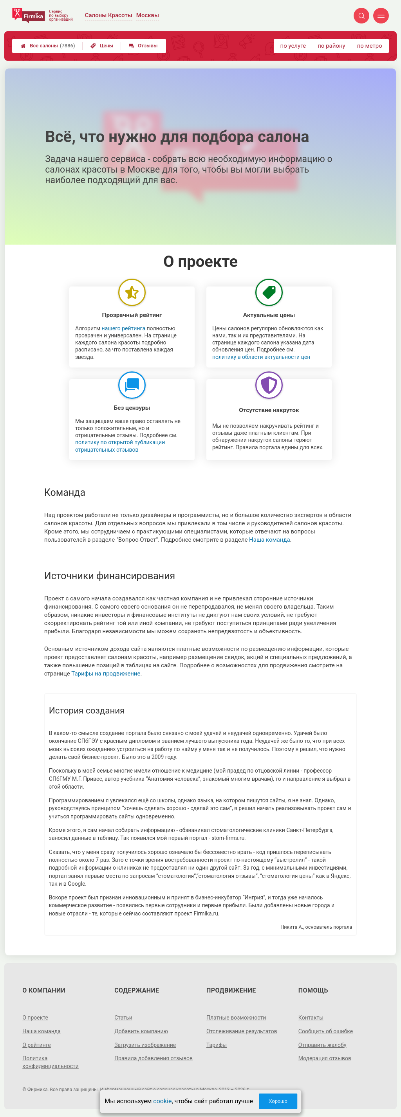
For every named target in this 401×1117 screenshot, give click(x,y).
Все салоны (48, 45)
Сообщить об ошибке (325, 1031)
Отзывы (143, 46)
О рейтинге (36, 1045)
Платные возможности (236, 1017)
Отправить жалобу (322, 1045)
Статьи (123, 1017)
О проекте (35, 1017)
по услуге (293, 45)
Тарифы (216, 1045)
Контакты (310, 1017)
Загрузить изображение (145, 1045)
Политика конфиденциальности (50, 1062)
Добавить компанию (141, 1031)
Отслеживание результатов (241, 1031)
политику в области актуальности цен (261, 357)
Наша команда (269, 539)
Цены (101, 46)
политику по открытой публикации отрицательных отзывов (120, 445)
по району (331, 45)
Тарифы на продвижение (105, 673)
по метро (369, 45)
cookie (162, 1101)
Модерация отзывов (324, 1058)
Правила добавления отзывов (153, 1058)
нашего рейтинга (123, 328)
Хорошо (278, 1101)
